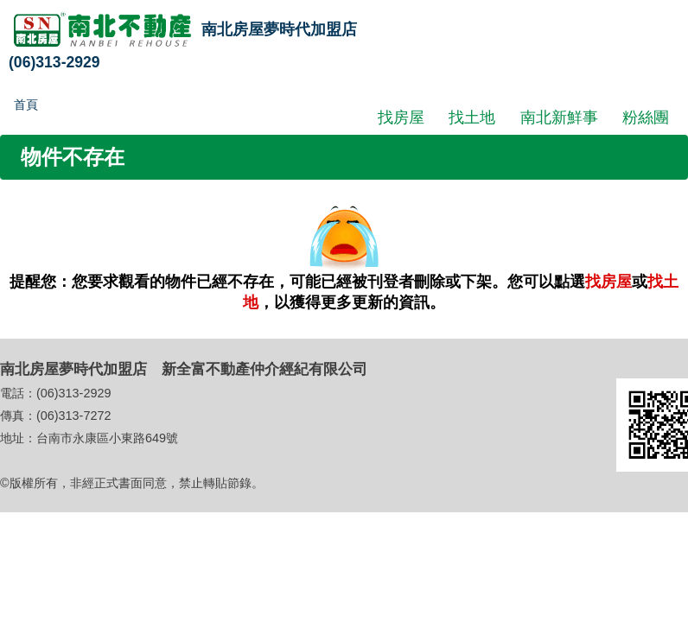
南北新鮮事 (559, 117)
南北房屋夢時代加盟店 (279, 29)
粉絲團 (645, 117)
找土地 (472, 117)
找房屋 (401, 117)
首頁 (26, 104)
